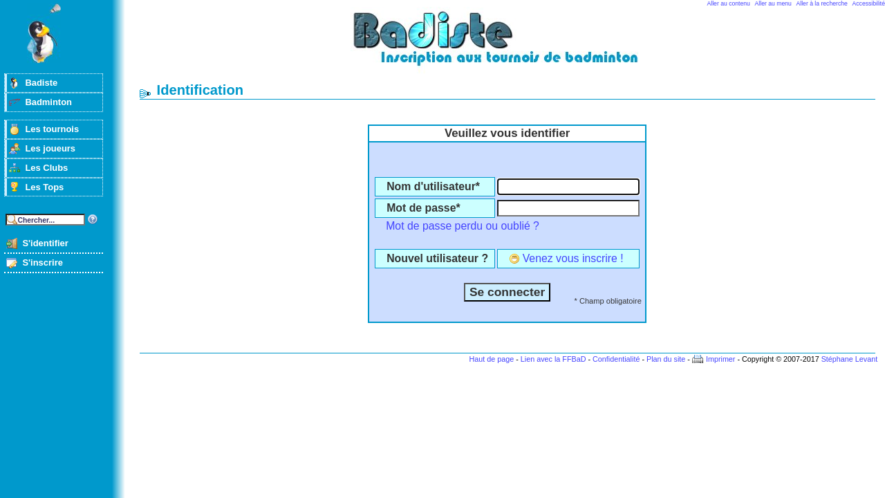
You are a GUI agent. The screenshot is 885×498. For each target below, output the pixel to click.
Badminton (48, 102)
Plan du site (665, 359)
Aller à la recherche (822, 3)
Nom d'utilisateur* (433, 186)
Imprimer (721, 359)
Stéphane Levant (849, 359)
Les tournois (52, 129)
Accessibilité (869, 3)
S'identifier (45, 243)
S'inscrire (42, 262)
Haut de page (491, 359)
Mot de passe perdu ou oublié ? (462, 226)
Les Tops (44, 187)
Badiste (41, 82)
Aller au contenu (728, 3)
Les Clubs (46, 168)
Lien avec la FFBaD (553, 359)
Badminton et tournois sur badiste (512, 45)
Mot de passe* (423, 208)
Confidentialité (616, 359)
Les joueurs (50, 148)
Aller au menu (773, 3)
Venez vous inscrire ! (573, 258)
